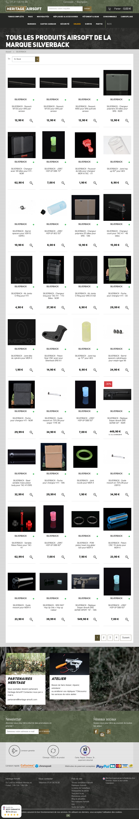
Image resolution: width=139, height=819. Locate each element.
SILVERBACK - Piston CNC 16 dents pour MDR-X (117, 545)
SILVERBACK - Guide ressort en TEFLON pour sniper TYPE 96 (53, 420)
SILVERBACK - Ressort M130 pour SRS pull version (21, 108)
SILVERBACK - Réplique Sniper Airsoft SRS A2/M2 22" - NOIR (117, 420)
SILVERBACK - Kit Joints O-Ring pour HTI (21, 295)
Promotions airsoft (79, 796)
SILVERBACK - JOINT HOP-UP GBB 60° (117, 606)
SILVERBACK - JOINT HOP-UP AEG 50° (54, 232)
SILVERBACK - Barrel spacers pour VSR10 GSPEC (21, 233)
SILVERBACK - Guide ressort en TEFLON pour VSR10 (117, 483)
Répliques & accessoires (65, 17)
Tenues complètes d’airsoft (82, 783)
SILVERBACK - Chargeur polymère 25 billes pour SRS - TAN (85, 233)
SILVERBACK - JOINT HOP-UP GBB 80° (54, 544)
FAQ (73, 804)
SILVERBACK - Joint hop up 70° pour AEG (85, 357)
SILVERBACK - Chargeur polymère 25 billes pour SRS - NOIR (117, 108)
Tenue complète (17, 17)
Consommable (109, 17)
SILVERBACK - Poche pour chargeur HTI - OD (117, 295)
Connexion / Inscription (75, 2)
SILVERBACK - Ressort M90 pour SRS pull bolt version (85, 108)
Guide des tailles (78, 807)
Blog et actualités (78, 799)
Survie (88, 24)
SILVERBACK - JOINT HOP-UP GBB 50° (85, 419)
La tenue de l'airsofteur (81, 788)
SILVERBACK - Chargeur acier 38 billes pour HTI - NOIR (22, 171)
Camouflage (126, 17)
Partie (98, 24)
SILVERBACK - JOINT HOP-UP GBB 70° (54, 170)
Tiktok (102, 733)
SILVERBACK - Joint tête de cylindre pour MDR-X (21, 357)
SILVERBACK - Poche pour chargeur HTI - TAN (53, 482)
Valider (87, 9)
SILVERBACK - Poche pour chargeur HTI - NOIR (21, 419)
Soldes (77, 24)
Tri (9, 59)
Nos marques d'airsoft (80, 802)
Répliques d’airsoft (79, 785)
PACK (31, 17)
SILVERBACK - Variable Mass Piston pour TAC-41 (21, 545)
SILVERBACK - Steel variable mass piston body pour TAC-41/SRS (22, 483)
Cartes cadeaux (49, 24)
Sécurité (65, 24)
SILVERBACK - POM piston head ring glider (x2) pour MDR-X (85, 545)
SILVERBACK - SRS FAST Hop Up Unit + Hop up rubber (53, 607)
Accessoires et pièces (80, 791)
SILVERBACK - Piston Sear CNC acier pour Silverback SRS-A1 (53, 358)
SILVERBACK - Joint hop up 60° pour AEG (117, 170)
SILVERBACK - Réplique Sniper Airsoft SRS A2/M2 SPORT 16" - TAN (85, 607)
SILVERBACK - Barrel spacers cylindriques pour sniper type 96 (117, 358)
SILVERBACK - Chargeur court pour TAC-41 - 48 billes (117, 233)
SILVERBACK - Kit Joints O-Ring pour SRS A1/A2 (85, 295)
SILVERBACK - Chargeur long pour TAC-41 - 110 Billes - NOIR (53, 296)
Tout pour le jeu (78, 794)
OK (68, 815)
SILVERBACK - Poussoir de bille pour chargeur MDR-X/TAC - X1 (85, 171)
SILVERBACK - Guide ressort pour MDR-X (22, 606)
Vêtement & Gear (90, 17)
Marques (33, 24)
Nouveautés (43, 17)
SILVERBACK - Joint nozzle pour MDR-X (85, 482)
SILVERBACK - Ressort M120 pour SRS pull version (53, 108)
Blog (108, 24)
